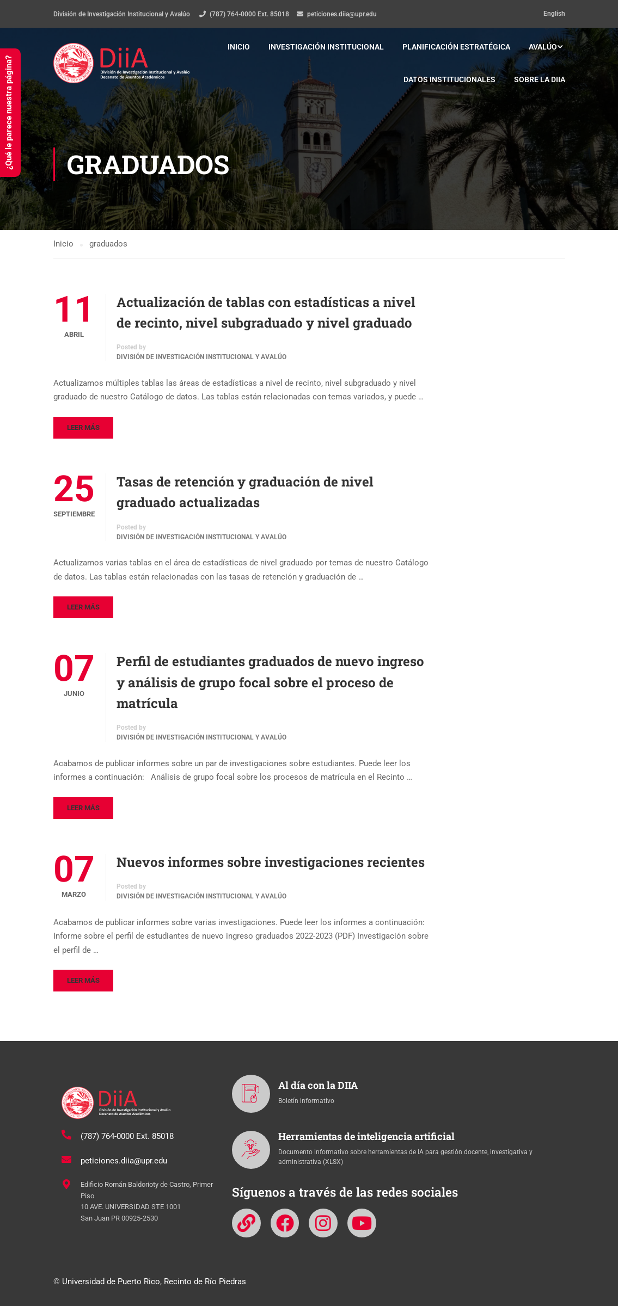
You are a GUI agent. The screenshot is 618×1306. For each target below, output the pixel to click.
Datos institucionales (449, 79)
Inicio (239, 46)
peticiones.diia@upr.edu (342, 14)
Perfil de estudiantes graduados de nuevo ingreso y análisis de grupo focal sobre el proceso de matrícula (270, 682)
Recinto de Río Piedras (205, 1281)
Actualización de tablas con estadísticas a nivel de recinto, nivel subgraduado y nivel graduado (266, 312)
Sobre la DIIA (539, 79)
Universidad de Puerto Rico (111, 1281)
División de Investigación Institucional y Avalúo (201, 357)
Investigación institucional (326, 46)
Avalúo (543, 46)
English (554, 13)
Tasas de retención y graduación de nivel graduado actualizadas (245, 492)
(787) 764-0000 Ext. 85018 (249, 14)
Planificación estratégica (456, 46)
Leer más (83, 427)
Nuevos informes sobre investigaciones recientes (271, 862)
